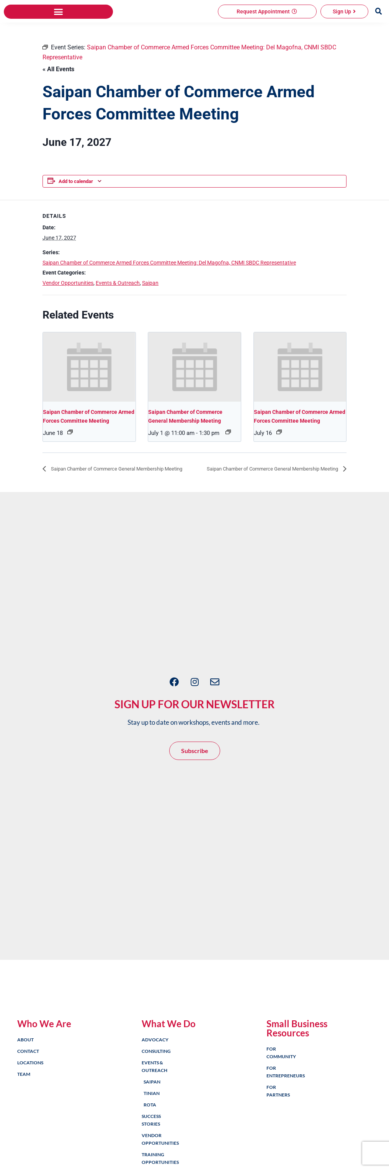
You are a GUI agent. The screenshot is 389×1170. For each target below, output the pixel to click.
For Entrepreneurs (274, 1120)
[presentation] (89, 404)
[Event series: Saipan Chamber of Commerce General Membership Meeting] (228, 469)
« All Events (58, 106)
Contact (25, 1099)
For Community (274, 1101)
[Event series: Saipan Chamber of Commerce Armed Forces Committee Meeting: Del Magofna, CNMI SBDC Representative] (70, 469)
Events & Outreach (118, 320)
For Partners (274, 1139)
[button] (58, 49)
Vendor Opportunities (67, 320)
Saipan (150, 320)
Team (23, 1122)
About (25, 1088)
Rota (150, 1153)
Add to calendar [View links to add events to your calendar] (76, 219)
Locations (25, 1111)
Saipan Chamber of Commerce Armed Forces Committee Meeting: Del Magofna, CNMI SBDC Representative (169, 300)
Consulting (149, 1099)
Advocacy (149, 1088)
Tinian (150, 1141)
